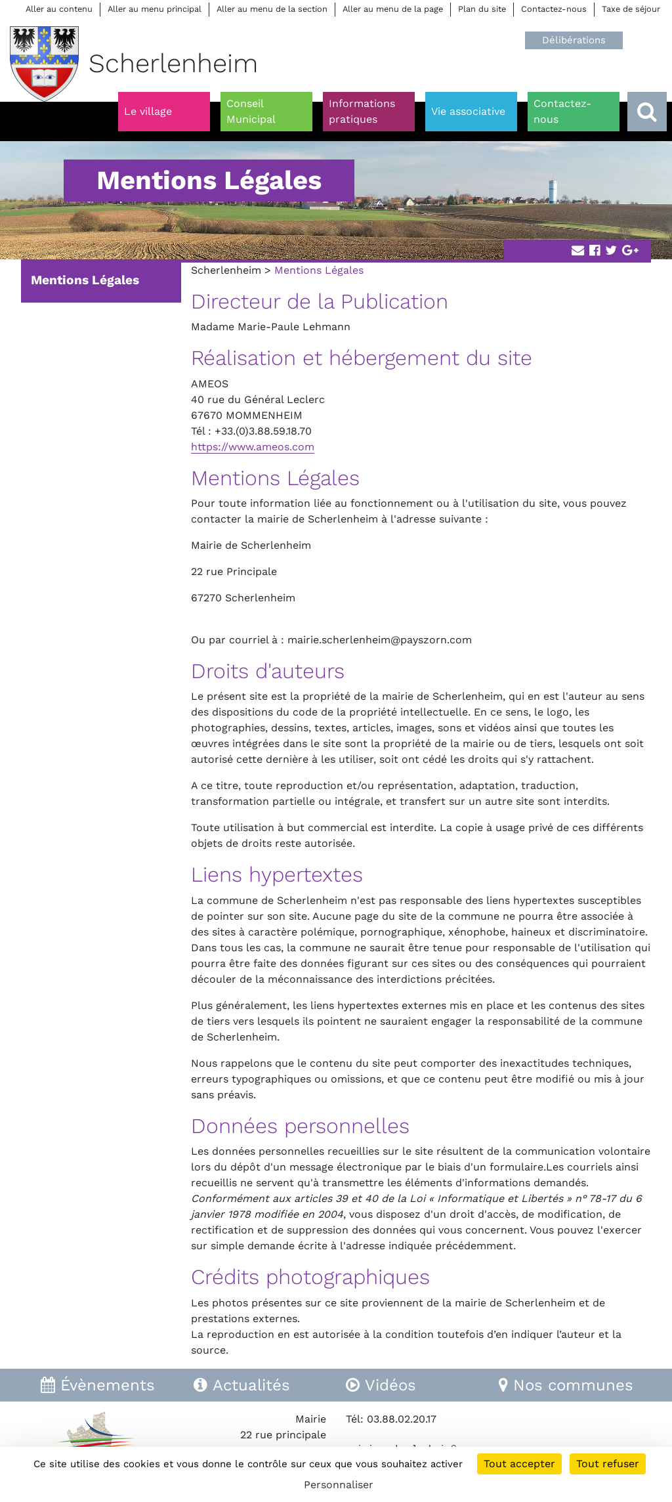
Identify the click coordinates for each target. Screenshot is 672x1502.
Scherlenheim (226, 270)
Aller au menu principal (154, 9)
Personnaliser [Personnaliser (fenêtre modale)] (338, 1484)
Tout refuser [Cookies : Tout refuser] (607, 1463)
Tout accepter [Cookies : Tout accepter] (519, 1463)
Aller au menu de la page (393, 9)
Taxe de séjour (631, 9)
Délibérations (574, 40)
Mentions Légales (85, 280)
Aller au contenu (59, 9)
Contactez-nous (554, 9)
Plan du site (482, 9)
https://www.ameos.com (252, 446)
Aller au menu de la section (272, 9)
